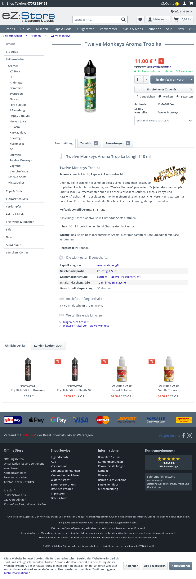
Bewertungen (118, 143)
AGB (53, 461)
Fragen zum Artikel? (74, 322)
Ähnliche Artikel (15, 345)
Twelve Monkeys (21, 160)
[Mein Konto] (158, 19)
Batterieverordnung (63, 484)
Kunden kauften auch (48, 345)
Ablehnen (132, 566)
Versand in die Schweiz (66, 475)
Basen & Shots (17, 177)
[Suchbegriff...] (100, 19)
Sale (8, 229)
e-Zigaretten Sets (17, 199)
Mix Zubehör (16, 182)
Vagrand (15, 166)
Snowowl (15, 155)
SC (11, 149)
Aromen (13, 66)
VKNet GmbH (146, 546)
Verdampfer (13, 206)
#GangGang (17, 110)
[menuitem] (170, 3)
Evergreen (16, 93)
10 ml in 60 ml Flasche (111, 282)
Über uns (104, 475)
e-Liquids (12, 51)
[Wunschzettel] (140, 19)
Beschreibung (64, 143)
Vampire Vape (19, 171)
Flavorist (15, 99)
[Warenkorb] (183, 19)
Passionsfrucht (130, 277)
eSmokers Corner (17, 252)
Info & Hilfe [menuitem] (180, 11)
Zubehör (89, 143)
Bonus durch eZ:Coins (112, 480)
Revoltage (16, 138)
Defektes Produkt (62, 489)
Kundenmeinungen (110, 461)
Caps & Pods (14, 191)
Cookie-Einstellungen (111, 466)
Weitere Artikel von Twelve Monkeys (84, 325)
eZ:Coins (169, 3)
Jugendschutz (59, 457)
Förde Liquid (18, 105)
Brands (10, 44)
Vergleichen (145, 96)
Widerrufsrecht (60, 480)
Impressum (58, 493)
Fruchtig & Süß (106, 271)
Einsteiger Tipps (108, 484)
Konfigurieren (181, 566)
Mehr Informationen (17, 573)
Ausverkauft (13, 245)
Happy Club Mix (20, 116)
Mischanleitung (108, 489)
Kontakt (103, 470)
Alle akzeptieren (155, 566)
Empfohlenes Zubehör (169, 88)
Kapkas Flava (18, 132)
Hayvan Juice (18, 121)
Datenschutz (59, 498)
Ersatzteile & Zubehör (20, 222)
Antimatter (17, 82)
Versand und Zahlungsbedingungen (65, 468)
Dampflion (16, 88)
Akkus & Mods (15, 214)
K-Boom (15, 127)
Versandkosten (67, 516)
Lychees (102, 277)
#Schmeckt (17, 143)
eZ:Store (15, 71)
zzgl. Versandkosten (160, 66)
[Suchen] (123, 19)
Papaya (114, 277)
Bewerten (184, 96)
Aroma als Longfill (108, 265)
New (9, 237)
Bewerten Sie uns (109, 457)
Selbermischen (15, 59)
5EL (12, 77)
